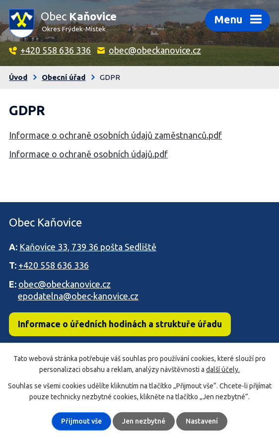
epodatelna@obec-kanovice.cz (78, 296)
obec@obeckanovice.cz (155, 50)
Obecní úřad (63, 77)
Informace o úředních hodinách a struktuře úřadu (120, 324)
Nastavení (202, 421)
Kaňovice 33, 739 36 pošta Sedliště (87, 247)
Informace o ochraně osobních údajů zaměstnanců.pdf (115, 135)
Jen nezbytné (143, 421)
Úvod (18, 77)
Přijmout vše (81, 421)
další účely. (223, 369)
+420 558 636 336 (55, 50)
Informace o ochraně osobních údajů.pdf (88, 154)
